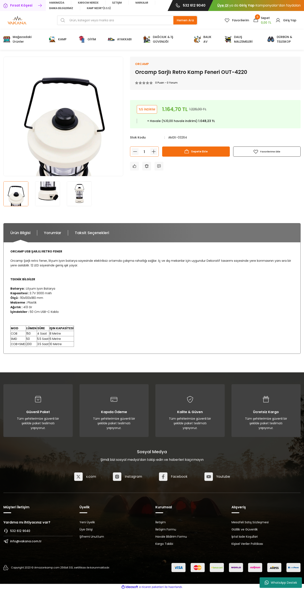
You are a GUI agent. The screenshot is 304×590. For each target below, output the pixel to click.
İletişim (160, 522)
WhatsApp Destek (281, 582)
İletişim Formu (165, 529)
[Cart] (262, 20)
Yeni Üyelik (87, 522)
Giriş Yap (247, 5)
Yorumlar (52, 232)
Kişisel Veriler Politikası (247, 544)
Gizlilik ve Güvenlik (244, 529)
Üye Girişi (86, 529)
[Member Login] (285, 20)
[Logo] (17, 20)
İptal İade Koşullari (244, 536)
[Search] (127, 20)
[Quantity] (144, 152)
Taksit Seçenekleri (92, 232)
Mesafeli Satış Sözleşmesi (250, 522)
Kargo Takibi (164, 544)
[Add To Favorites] (267, 152)
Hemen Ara (185, 20)
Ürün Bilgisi (20, 232)
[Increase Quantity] (153, 152)
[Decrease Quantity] (135, 152)
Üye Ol (222, 5)
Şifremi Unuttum (91, 536)
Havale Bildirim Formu (171, 536)
